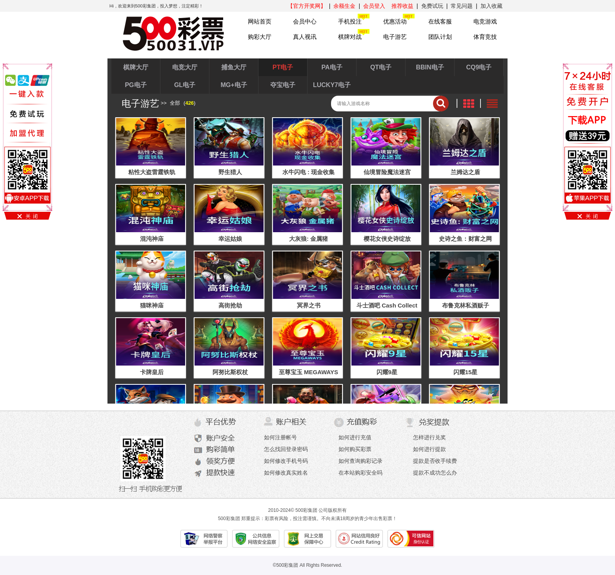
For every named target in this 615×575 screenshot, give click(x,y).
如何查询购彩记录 (360, 461)
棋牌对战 (350, 36)
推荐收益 (402, 6)
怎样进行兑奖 (429, 437)
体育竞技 (485, 36)
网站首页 (259, 21)
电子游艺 (395, 36)
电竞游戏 (485, 21)
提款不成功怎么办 (435, 472)
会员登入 (374, 6)
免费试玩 (432, 6)
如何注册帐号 (280, 437)
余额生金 (344, 6)
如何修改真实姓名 (286, 472)
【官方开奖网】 (306, 6)
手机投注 (350, 21)
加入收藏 (491, 6)
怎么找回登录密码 (286, 449)
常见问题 (462, 6)
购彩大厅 (259, 36)
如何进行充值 (354, 437)
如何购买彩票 (354, 449)
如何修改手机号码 (286, 461)
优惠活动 (395, 21)
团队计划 (440, 36)
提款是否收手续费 (435, 461)
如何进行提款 (429, 449)
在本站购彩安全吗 (360, 472)
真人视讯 (305, 36)
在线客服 (440, 21)
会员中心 (305, 21)
